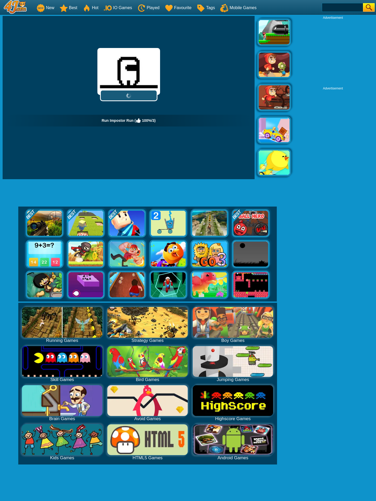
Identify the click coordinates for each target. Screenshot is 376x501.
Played (148, 7)
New (45, 7)
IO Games (118, 7)
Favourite (178, 7)
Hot (90, 7)
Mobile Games (238, 7)
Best (68, 7)
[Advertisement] (333, 52)
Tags (206, 7)
